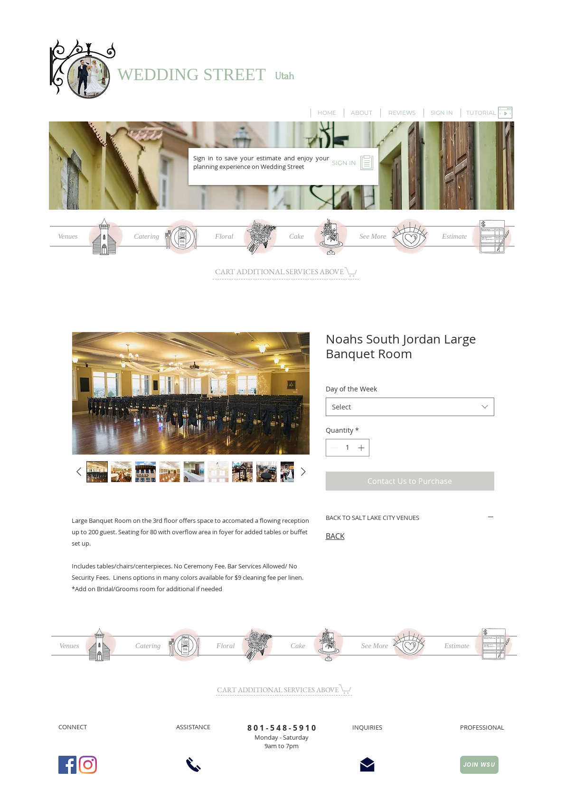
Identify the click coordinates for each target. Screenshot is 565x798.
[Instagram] (88, 765)
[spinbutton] (347, 447)
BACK (335, 536)
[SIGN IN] (442, 113)
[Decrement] (333, 447)
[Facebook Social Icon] (67, 765)
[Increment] (362, 447)
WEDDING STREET (191, 74)
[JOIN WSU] (479, 765)
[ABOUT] (361, 113)
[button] (481, 113)
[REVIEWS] (401, 113)
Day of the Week (351, 388)
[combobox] (410, 407)
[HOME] (326, 113)
